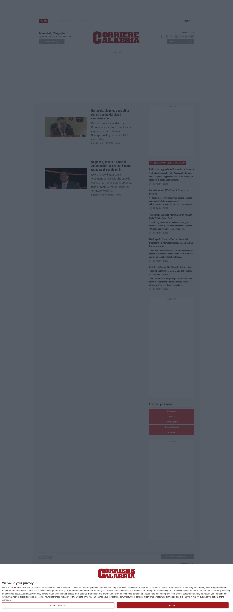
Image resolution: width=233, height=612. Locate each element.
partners (17, 587)
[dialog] (116, 588)
